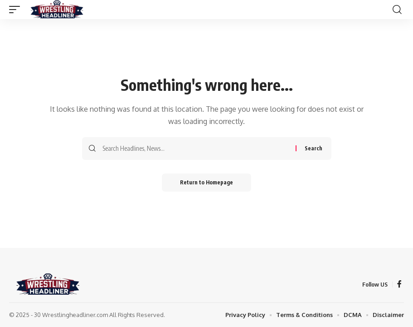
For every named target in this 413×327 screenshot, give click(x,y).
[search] (397, 9)
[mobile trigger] (16, 9)
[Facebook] (399, 284)
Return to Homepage (206, 182)
